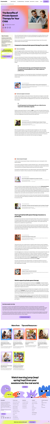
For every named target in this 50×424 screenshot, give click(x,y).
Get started (46, 1)
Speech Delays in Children (16, 411)
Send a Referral (34, 414)
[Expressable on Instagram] (1, 418)
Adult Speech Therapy (16, 403)
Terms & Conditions (14, 422)
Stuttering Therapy (15, 408)
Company (37, 1)
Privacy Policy (18, 422)
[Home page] (4, 1)
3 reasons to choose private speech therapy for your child (7, 38)
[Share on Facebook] (3, 27)
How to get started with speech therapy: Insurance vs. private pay (7, 41)
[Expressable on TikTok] (10, 418)
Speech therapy (14, 1)
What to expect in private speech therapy (6, 45)
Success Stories (24, 406)
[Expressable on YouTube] (6, 418)
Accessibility (22, 422)
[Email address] (6, 53)
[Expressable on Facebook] (4, 418)
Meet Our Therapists (34, 403)
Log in (41, 1)
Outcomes (33, 409)
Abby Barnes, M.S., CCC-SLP (8, 25)
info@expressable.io (44, 402)
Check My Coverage (25, 403)
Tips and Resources (30, 325)
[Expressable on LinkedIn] (8, 418)
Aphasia (14, 414)
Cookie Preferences (27, 422)
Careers (33, 406)
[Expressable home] (3, 400)
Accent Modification (15, 417)
